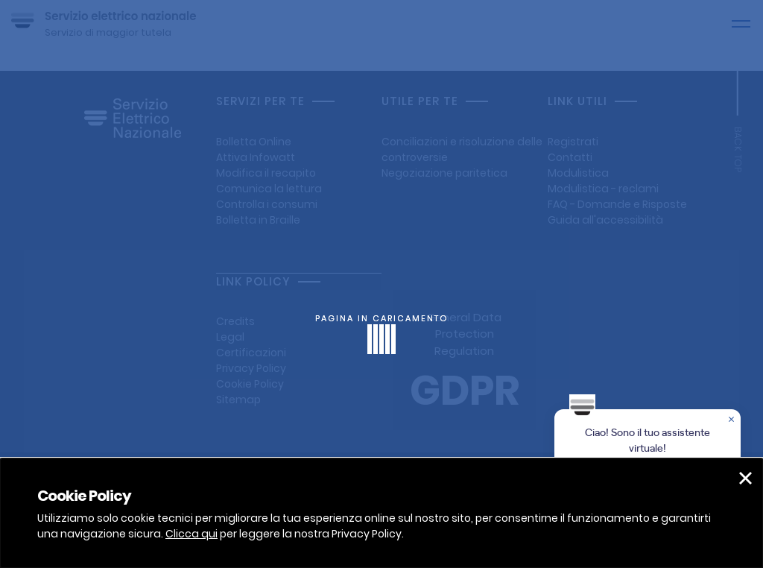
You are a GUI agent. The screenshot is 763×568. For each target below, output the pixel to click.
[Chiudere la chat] (732, 420)
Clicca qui (191, 533)
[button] (745, 478)
